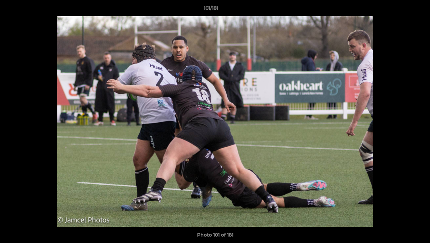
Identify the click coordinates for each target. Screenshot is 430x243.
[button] (402, 10)
